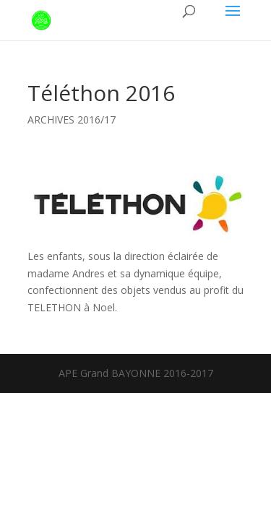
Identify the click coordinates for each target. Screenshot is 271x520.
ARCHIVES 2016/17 (71, 119)
